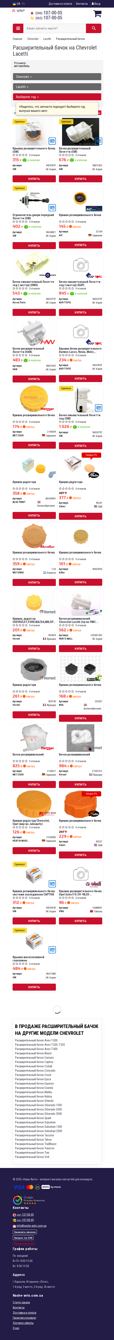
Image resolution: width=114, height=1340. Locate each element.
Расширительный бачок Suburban (35, 1122)
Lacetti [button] (22, 87)
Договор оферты (23, 1323)
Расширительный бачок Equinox (34, 1083)
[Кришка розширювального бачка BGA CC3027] (80, 668)
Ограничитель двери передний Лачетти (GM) (33, 216)
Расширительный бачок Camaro (34, 1057)
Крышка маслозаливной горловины (28, 958)
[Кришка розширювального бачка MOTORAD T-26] (34, 535)
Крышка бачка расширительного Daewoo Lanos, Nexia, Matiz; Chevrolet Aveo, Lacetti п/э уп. (80, 350)
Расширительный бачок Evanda (34, 1087)
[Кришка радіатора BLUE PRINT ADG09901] (34, 465)
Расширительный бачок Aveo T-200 (36, 1040)
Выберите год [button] (27, 97)
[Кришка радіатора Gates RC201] (80, 465)
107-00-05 (46, 13)
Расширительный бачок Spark (33, 1118)
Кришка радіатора (24, 482)
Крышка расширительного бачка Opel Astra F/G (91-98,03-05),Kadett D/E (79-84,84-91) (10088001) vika (80, 892)
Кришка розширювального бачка (80, 215)
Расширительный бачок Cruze (33, 1075)
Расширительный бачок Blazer (33, 1053)
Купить (34, 178)
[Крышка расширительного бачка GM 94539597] (34, 131)
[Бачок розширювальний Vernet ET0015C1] (80, 737)
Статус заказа (21, 1302)
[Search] (93, 28)
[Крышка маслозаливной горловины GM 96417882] (34, 940)
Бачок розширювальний (28, 754)
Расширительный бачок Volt (32, 1157)
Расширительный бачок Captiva (34, 1062)
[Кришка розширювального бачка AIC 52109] (80, 198)
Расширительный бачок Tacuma (34, 1135)
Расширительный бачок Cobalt (33, 1066)
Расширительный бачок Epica (33, 1079)
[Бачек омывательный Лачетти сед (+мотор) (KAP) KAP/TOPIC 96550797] (80, 265)
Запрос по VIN (23, 1237)
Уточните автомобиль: (22, 64)
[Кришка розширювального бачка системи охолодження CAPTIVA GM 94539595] (34, 874)
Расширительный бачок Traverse (34, 1148)
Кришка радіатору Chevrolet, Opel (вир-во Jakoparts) (31, 822)
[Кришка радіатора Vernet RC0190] (34, 668)
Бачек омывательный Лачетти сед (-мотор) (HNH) (33, 283)
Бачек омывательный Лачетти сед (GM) (79, 417)
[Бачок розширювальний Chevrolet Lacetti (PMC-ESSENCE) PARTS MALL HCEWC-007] (80, 602)
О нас (16, 1328)
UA (16, 4)
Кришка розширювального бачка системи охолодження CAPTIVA (34, 892)
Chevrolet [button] (24, 77)
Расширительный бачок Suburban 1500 (38, 1126)
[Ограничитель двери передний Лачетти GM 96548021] (34, 198)
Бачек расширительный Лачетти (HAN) (28, 350)
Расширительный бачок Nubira (33, 1096)
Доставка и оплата (60, 3)
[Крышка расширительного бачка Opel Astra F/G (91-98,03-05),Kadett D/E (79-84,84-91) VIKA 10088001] (80, 874)
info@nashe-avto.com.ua (31, 1225)
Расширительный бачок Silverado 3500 (38, 1113)
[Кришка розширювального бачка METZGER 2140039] (34, 398)
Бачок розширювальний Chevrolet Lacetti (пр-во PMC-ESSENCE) (77, 620)
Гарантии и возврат (24, 1317)
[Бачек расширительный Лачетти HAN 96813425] (34, 332)
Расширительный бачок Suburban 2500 (38, 1131)
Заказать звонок (25, 1231)
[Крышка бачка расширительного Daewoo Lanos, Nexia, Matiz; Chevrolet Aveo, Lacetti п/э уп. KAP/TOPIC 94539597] (80, 332)
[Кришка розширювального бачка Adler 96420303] (80, 535)
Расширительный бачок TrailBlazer (35, 1144)
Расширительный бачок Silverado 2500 (38, 1109)
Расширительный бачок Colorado (35, 1070)
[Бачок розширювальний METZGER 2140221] (34, 737)
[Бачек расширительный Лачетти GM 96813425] (80, 131)
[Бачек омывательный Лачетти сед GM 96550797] (80, 398)
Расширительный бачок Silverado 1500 (38, 1105)
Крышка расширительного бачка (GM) (34, 150)
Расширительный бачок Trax (32, 1152)
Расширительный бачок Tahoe (33, 1139)
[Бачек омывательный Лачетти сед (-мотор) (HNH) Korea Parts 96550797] (34, 265)
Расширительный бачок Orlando (34, 1100)
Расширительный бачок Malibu (33, 1092)
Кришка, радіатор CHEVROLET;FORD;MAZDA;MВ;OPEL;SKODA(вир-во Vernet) (34, 620)
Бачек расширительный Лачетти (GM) (74, 150)
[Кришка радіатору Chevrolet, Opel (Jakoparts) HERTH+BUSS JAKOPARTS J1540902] (34, 804)
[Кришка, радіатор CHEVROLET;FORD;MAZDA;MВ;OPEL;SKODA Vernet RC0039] (34, 602)
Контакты (82, 3)
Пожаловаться (24, 1243)
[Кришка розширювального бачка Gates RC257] (80, 804)
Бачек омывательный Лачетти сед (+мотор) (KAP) (79, 283)
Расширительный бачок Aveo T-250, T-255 (40, 1044)
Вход (96, 3)
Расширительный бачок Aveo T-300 (36, 1049)
